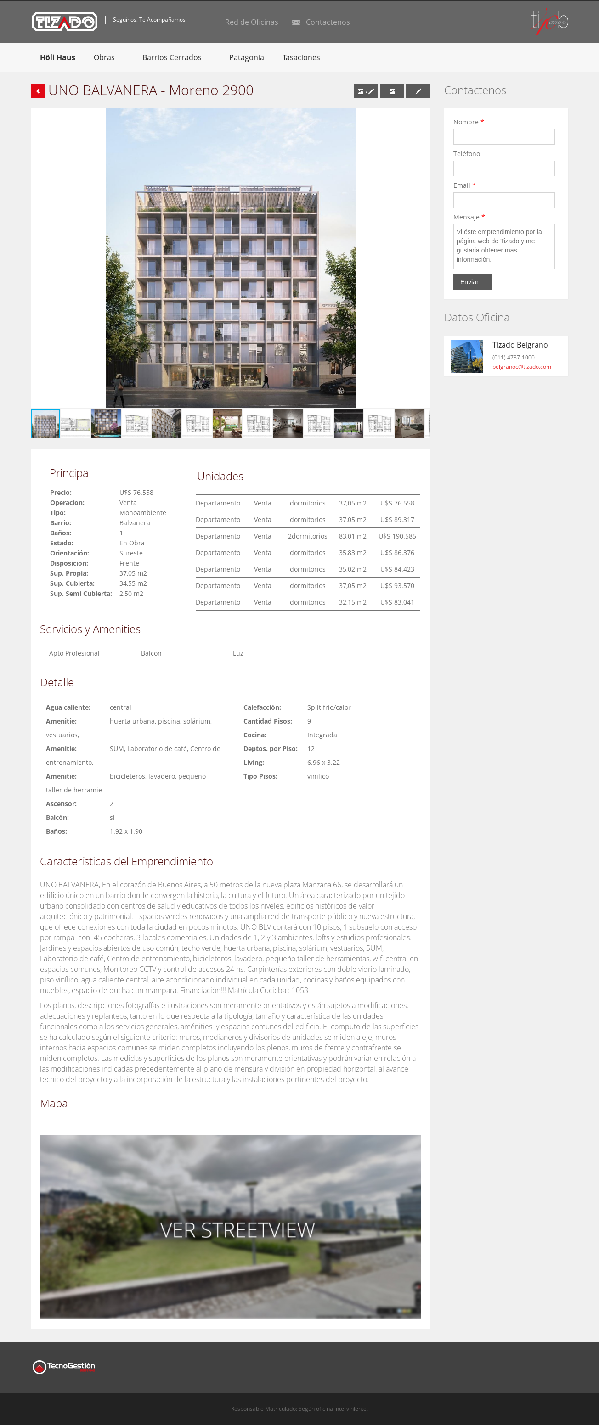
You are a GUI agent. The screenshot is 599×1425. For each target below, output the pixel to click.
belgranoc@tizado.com (521, 366)
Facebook (543, 1359)
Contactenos (328, 22)
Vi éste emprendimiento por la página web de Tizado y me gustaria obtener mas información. (504, 246)
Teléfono (468, 153)
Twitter (562, 1359)
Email (464, 185)
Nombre (468, 122)
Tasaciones (301, 57)
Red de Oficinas (251, 22)
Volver (38, 91)
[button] (422, 116)
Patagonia (246, 57)
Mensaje (469, 217)
